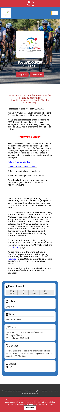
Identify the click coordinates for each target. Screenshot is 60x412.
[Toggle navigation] (54, 13)
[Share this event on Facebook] (7, 367)
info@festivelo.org (41, 353)
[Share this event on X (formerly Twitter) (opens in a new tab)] (33, 2)
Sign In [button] (30, 5)
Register (22, 74)
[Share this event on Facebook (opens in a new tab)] (29, 2)
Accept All (30, 407)
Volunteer (37, 74)
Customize (48, 404)
